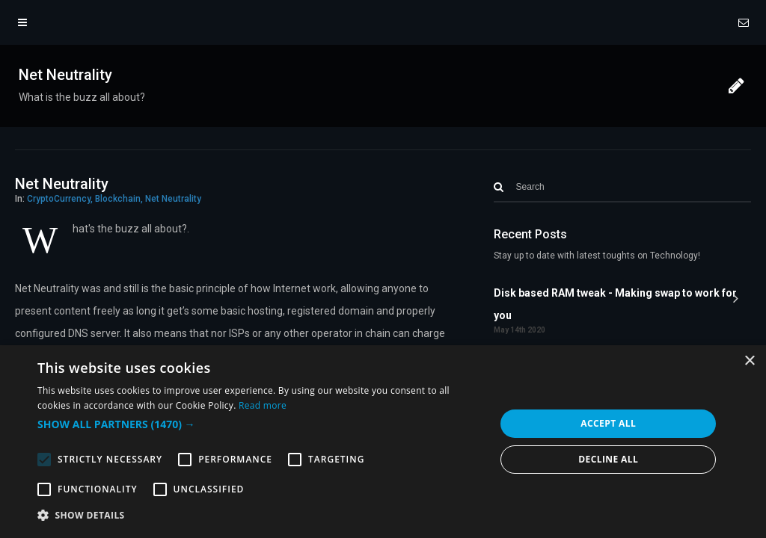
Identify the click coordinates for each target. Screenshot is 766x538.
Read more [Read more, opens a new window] (263, 405)
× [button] (749, 361)
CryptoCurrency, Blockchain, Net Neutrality (114, 199)
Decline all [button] (608, 459)
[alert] (383, 441)
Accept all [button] (608, 423)
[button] (259, 424)
